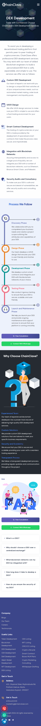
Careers (5, 625)
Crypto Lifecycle (28, 650)
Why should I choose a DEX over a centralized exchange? (20, 549)
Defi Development (9, 656)
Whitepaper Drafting (30, 667)
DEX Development (9, 649)
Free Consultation (20, 336)
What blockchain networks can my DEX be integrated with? (20, 561)
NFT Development (9, 667)
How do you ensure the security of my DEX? (20, 586)
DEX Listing (6, 670)
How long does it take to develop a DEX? (21, 573)
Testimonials (7, 628)
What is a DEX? (12, 538)
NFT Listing (26, 643)
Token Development (9, 639)
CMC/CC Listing (28, 646)
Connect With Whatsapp (20, 344)
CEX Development (9, 653)
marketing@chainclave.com (17, 704)
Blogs (4, 618)
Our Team (5, 621)
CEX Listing (26, 639)
